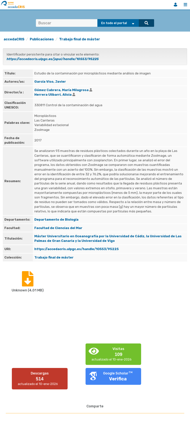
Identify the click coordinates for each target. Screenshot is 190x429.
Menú (185, 4)
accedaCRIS (14, 39)
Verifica (118, 379)
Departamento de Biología (56, 219)
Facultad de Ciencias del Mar (58, 228)
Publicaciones (42, 39)
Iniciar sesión (175, 4)
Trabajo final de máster (79, 39)
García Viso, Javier (50, 81)
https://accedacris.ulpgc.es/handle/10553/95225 (76, 249)
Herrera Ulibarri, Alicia (53, 94)
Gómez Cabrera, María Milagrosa (61, 90)
